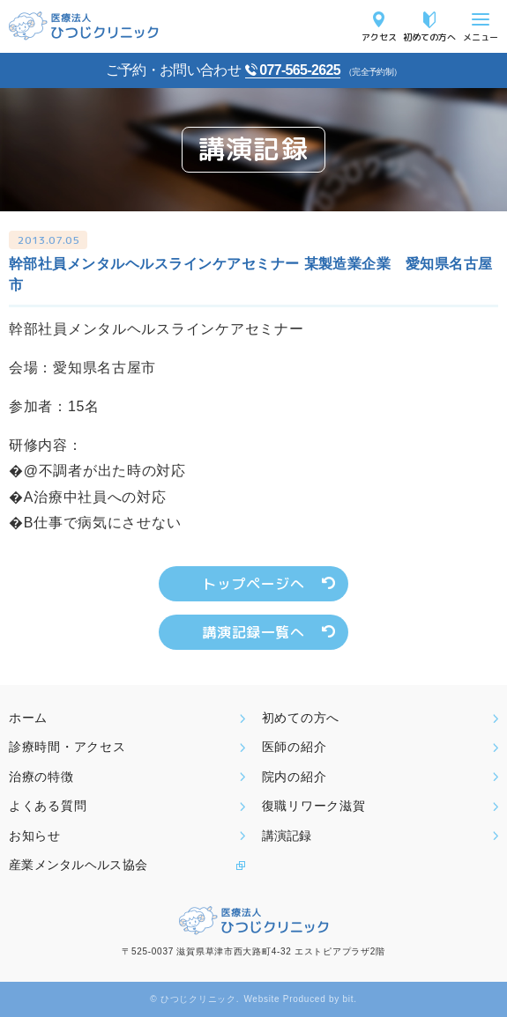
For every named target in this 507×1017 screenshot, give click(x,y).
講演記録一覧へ (253, 632)
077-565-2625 (299, 70)
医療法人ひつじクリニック (84, 26)
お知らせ (35, 836)
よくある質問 (47, 806)
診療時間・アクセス (67, 747)
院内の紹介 (294, 777)
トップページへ (253, 583)
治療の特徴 (41, 777)
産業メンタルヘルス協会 (78, 865)
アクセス (379, 36)
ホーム (28, 718)
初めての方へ (429, 36)
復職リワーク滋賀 (314, 806)
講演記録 (286, 836)
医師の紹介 (294, 747)
